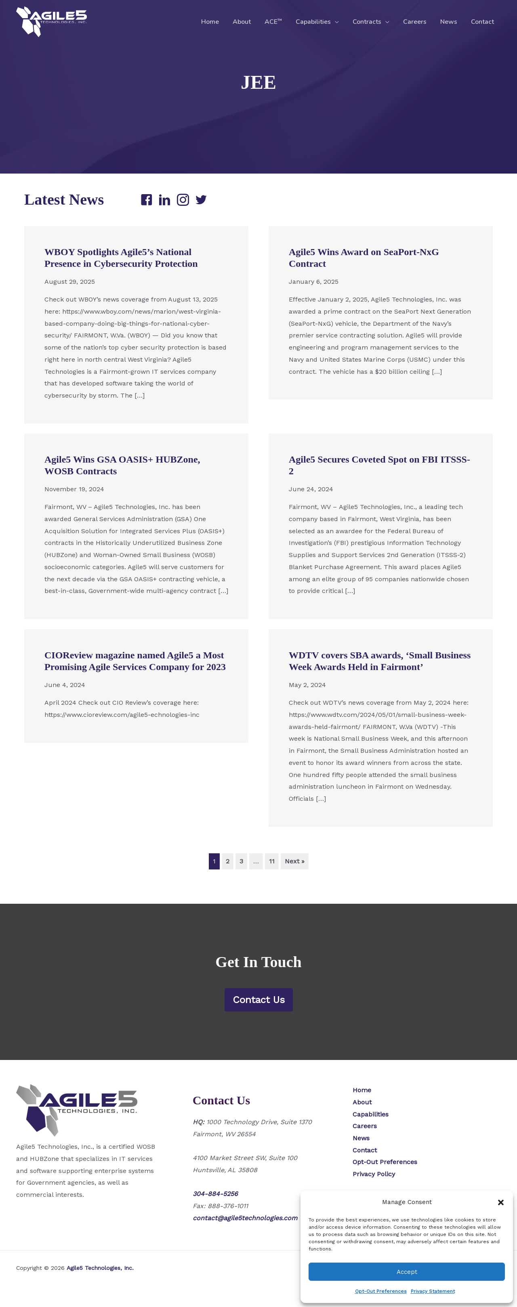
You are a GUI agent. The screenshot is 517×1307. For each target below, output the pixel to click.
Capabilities (316, 21)
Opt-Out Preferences (381, 1291)
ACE (277, 21)
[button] (501, 1202)
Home (216, 21)
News (449, 21)
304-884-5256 (215, 1194)
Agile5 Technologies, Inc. (100, 1268)
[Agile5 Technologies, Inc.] (51, 21)
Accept (407, 1272)
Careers (417, 21)
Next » (295, 861)
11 (272, 861)
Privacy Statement (433, 1291)
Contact (482, 21)
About (247, 21)
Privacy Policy (374, 1174)
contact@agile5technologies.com (245, 1218)
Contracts (369, 21)
